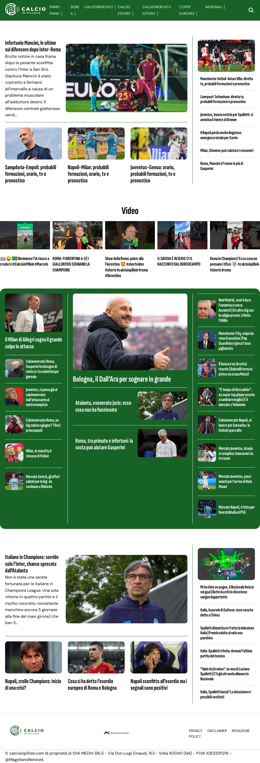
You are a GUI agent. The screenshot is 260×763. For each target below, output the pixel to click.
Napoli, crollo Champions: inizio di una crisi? (33, 685)
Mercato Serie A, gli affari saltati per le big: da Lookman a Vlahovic (43, 482)
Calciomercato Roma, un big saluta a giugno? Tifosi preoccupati (43, 425)
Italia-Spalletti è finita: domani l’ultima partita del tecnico (226, 653)
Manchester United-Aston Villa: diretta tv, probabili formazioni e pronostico (226, 81)
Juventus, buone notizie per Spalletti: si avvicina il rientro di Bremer (226, 117)
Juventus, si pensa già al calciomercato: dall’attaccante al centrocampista (41, 397)
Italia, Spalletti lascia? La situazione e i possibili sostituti (225, 694)
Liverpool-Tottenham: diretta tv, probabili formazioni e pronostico (223, 99)
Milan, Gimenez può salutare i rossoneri (226, 150)
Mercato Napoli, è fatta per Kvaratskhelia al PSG (237, 510)
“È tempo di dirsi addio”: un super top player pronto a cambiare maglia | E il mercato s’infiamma (237, 397)
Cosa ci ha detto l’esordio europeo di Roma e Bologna (92, 685)
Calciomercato (98, 7)
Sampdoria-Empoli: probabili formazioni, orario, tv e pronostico (30, 174)
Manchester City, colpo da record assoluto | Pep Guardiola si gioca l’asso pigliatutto (236, 341)
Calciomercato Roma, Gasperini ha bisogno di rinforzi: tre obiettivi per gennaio (42, 369)
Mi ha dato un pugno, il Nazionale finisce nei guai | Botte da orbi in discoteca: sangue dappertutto (227, 592)
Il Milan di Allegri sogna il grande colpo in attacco (33, 343)
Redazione (241, 731)
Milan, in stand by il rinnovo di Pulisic (39, 453)
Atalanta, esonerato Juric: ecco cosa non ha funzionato (103, 406)
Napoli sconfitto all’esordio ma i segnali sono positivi (159, 685)
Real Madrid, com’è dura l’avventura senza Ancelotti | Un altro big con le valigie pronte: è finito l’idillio (236, 310)
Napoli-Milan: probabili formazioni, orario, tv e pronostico (88, 174)
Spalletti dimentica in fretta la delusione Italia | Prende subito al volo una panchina (227, 633)
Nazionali (213, 7)
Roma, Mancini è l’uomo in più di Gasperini (221, 166)
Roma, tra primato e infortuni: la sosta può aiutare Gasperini (104, 444)
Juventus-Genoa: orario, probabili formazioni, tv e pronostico (153, 174)
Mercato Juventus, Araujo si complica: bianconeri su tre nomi (236, 453)
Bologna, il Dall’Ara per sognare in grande (122, 379)
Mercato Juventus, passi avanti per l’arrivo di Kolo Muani (235, 481)
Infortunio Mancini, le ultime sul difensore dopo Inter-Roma (33, 46)
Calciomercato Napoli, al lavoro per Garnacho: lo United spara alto (235, 425)
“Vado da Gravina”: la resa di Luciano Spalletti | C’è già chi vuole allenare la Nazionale (225, 674)
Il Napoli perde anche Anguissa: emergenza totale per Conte (221, 135)
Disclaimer (217, 731)
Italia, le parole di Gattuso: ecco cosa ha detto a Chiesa (226, 612)
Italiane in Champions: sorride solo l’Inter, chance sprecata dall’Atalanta (32, 563)
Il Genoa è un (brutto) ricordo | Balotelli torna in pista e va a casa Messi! (236, 369)
